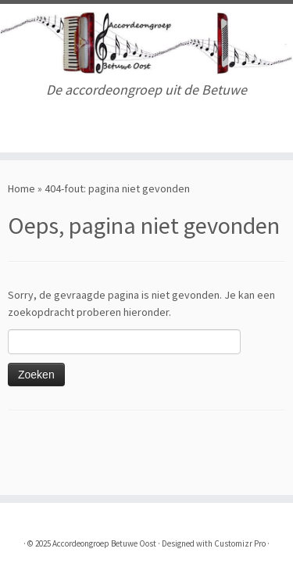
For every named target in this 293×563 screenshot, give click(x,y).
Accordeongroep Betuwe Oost (104, 543)
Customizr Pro (240, 543)
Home (21, 188)
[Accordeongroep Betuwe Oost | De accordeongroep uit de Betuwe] (146, 43)
